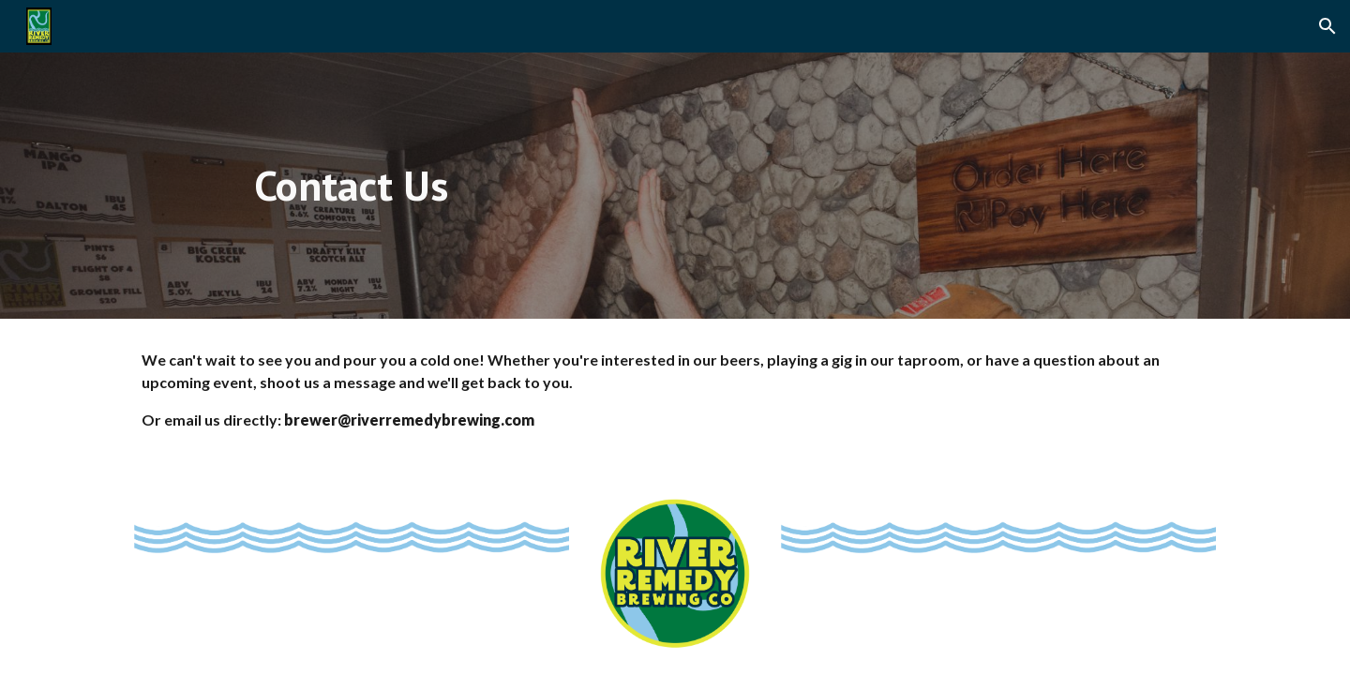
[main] (351, 186)
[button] (1327, 26)
